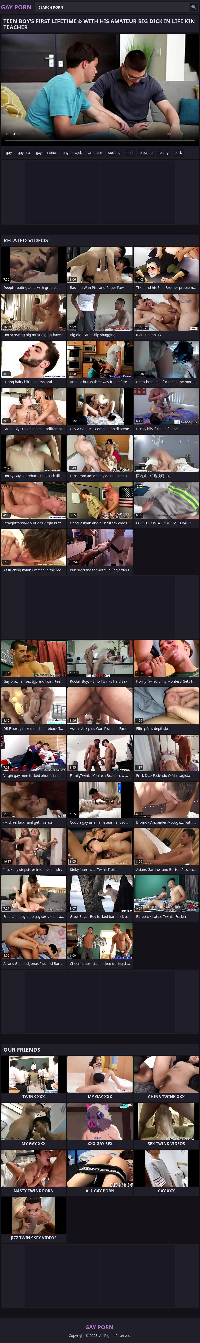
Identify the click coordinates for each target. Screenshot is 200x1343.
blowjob (146, 152)
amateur (95, 152)
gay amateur (46, 152)
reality (164, 152)
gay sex (24, 152)
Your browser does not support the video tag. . (100, 90)
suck (178, 152)
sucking (114, 152)
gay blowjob (72, 152)
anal (130, 152)
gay (9, 152)
